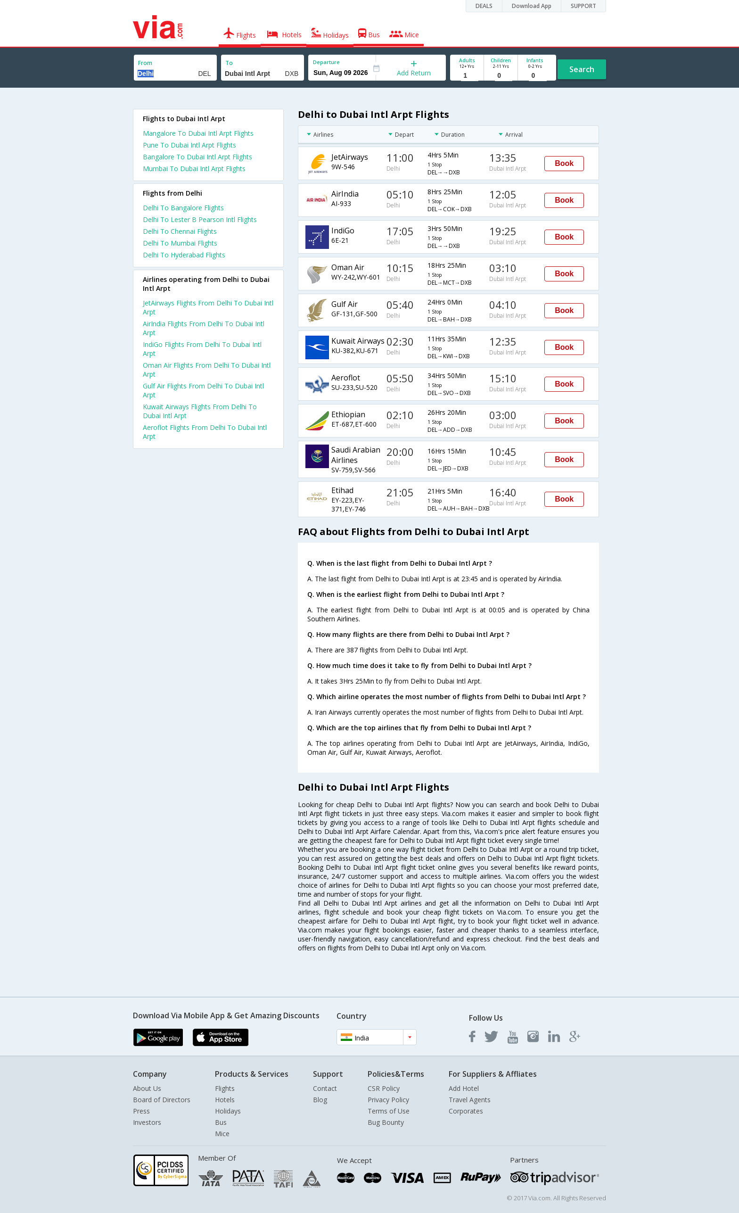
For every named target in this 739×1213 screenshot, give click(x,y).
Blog (320, 1099)
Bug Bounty (386, 1122)
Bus (221, 1122)
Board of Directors (161, 1099)
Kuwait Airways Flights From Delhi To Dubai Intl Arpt (200, 411)
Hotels (225, 1099)
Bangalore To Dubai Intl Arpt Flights (197, 156)
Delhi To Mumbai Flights (180, 243)
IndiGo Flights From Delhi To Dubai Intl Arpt (202, 349)
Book (564, 163)
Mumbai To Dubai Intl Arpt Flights (194, 168)
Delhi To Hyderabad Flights (184, 254)
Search (581, 69)
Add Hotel (464, 1088)
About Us (147, 1088)
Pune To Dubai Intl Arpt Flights (189, 144)
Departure (326, 62)
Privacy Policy (388, 1099)
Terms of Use (389, 1110)
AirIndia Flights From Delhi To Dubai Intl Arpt (203, 328)
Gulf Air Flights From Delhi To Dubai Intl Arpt (203, 390)
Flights (225, 1088)
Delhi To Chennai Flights (180, 231)
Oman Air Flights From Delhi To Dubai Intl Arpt (207, 370)
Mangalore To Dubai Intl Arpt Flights (198, 133)
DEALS (484, 6)
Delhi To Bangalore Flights (183, 207)
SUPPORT (583, 6)
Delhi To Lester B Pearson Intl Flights (200, 219)
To (229, 63)
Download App (531, 6)
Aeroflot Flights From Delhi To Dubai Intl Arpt (205, 432)
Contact (325, 1088)
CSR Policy (384, 1088)
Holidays (228, 1110)
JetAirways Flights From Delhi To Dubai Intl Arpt (208, 307)
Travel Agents (470, 1099)
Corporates (466, 1110)
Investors (147, 1122)
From (145, 63)
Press (141, 1110)
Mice (222, 1133)
